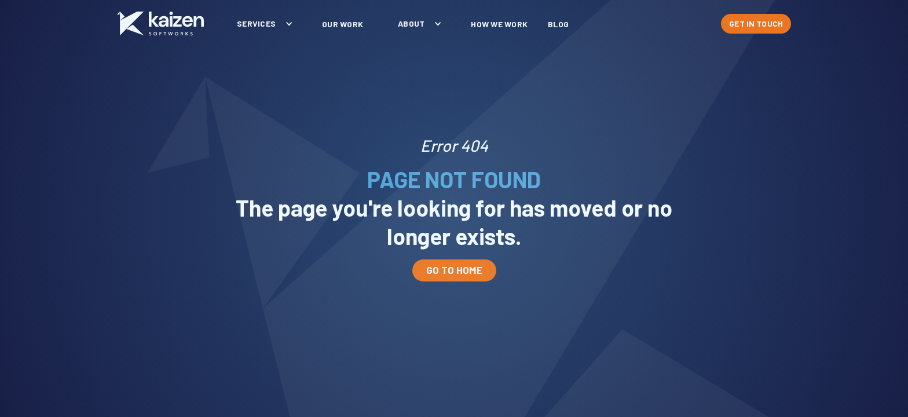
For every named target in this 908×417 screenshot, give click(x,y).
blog (558, 24)
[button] (262, 23)
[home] (160, 24)
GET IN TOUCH (756, 23)
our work (342, 24)
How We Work (499, 24)
